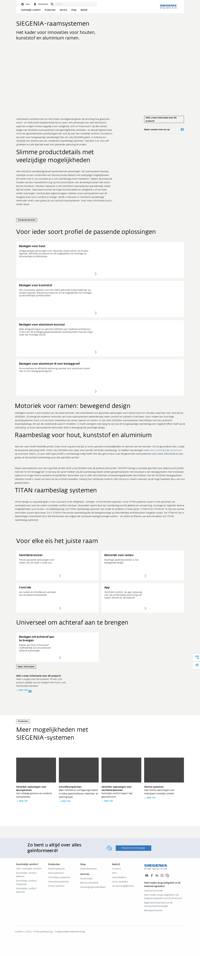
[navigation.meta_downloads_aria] (40, 4)
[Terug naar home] (168, 6)
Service (63, 10)
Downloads (86, 879)
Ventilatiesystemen (58, 882)
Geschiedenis (119, 877)
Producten (50, 10)
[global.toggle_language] (25, 4)
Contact (116, 869)
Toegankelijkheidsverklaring (70, 932)
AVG (28, 932)
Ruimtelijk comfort (31, 10)
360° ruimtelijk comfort (29, 869)
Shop (73, 10)
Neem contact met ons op (164, 130)
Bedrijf (84, 10)
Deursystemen (56, 873)
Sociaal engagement (123, 886)
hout (152, 450)
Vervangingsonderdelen (93, 887)
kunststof (161, 450)
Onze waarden (120, 882)
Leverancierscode (153, 891)
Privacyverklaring (42, 932)
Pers (114, 873)
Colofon (19, 932)
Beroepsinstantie (153, 910)
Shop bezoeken (88, 869)
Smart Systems (56, 886)
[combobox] (75, 4)
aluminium (176, 450)
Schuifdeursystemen (59, 877)
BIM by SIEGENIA (89, 883)
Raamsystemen (56, 869)
